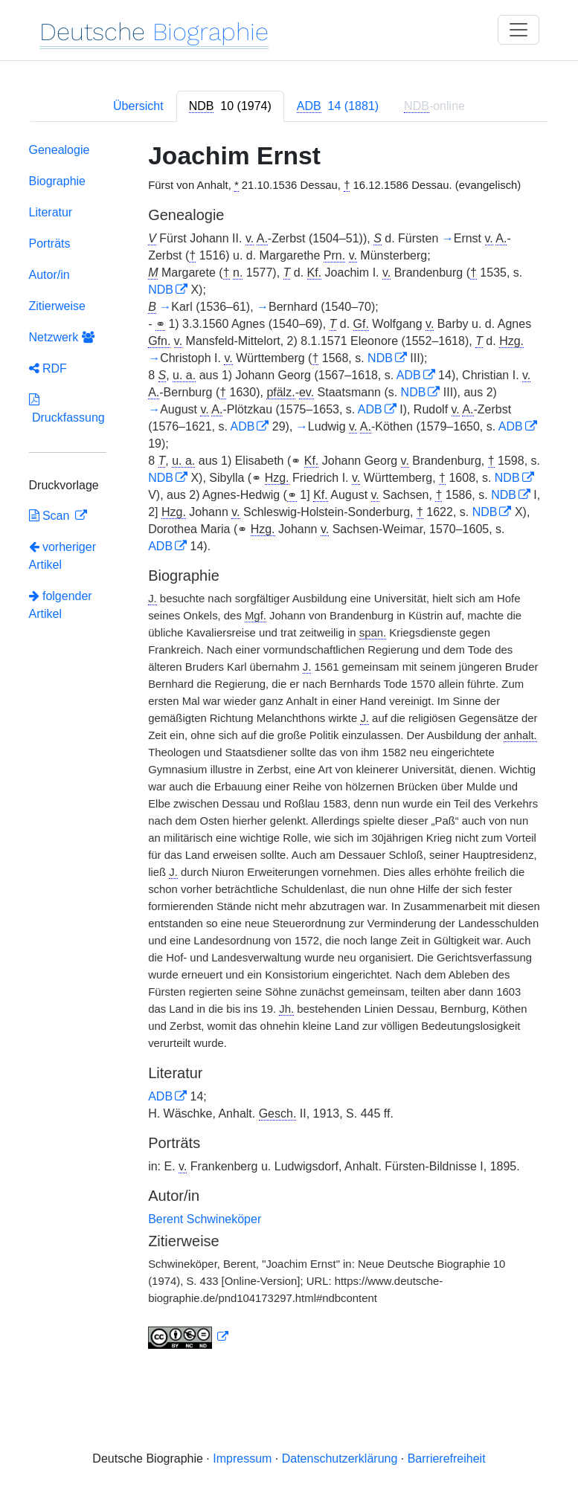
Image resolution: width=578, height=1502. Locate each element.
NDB (160, 289)
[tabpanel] (289, 748)
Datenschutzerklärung (340, 1458)
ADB (408, 375)
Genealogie (59, 150)
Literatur (51, 212)
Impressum (242, 1458)
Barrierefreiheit (447, 1458)
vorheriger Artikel (62, 556)
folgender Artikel (60, 605)
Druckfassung (67, 408)
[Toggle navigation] (518, 30)
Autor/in (49, 274)
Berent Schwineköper (204, 1219)
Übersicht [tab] (138, 106)
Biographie (57, 181)
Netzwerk (61, 337)
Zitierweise (57, 306)
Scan (51, 515)
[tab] (230, 106)
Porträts (50, 243)
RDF (48, 368)
